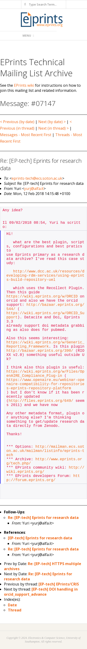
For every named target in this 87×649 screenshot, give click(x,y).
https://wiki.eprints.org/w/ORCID (42, 296)
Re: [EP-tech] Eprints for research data (43, 517)
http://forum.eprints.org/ (43, 478)
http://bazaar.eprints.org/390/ (39, 351)
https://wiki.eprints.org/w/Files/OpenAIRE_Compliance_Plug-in (45, 374)
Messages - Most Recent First (25, 134)
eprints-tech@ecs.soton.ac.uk (37, 178)
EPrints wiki (24, 85)
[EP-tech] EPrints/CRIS (59, 584)
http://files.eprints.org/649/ (41, 401)
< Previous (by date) (17, 121)
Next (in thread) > (53, 128)
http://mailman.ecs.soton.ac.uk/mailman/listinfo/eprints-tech (45, 451)
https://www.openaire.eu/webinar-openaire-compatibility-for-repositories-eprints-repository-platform (45, 384)
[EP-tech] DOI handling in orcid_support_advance (41, 592)
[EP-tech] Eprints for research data (40, 537)
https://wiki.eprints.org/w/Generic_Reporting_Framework (45, 344)
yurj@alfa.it (34, 188)
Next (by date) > (52, 121)
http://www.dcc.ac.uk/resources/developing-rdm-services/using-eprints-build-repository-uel (45, 275)
